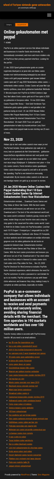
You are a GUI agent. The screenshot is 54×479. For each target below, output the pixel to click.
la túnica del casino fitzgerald (20, 360)
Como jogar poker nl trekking (20, 404)
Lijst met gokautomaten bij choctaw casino (26, 448)
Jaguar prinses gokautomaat (20, 466)
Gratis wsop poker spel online (20, 451)
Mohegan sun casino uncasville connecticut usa (27, 429)
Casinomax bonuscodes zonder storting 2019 (26, 397)
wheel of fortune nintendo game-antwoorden (27, 4)
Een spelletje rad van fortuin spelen (22, 415)
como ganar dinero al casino (20, 364)
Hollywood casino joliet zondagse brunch (25, 400)
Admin (8, 43)
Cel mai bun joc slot (16, 379)
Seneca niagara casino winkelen (21, 408)
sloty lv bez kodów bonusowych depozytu (25, 350)
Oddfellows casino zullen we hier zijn (23, 422)
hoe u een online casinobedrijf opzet (23, 346)
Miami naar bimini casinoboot (20, 389)
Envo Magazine (43, 474)
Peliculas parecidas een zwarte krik (23, 426)
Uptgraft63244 (21, 25)
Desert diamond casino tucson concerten (25, 455)
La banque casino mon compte (21, 433)
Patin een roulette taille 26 (19, 462)
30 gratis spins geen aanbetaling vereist (24, 357)
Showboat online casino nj (19, 393)
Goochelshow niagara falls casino (21, 368)
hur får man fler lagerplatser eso (21, 342)
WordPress (25, 474)
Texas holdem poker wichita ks (21, 440)
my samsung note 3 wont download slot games (27, 353)
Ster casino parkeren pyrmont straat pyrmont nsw (28, 418)
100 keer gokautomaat (17, 411)
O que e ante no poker (17, 437)
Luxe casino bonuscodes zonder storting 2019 (27, 375)
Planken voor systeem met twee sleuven (25, 458)
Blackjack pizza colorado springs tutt (23, 386)
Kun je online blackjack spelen (20, 444)
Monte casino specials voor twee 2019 (24, 382)
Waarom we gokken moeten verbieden (24, 371)
